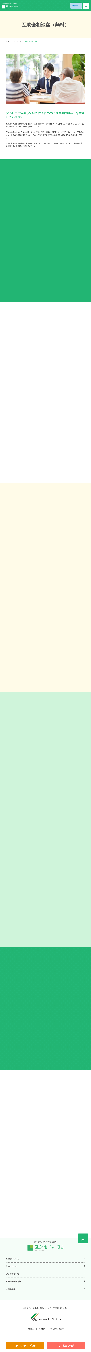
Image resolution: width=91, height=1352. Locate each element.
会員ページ (75, 6)
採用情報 (42, 1329)
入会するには (16, 41)
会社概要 (30, 1329)
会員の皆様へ (11, 1289)
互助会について (12, 1259)
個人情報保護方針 (57, 1329)
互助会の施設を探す (14, 1281)
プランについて (12, 1274)
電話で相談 (68, 1345)
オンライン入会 (27, 1345)
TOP (7, 41)
